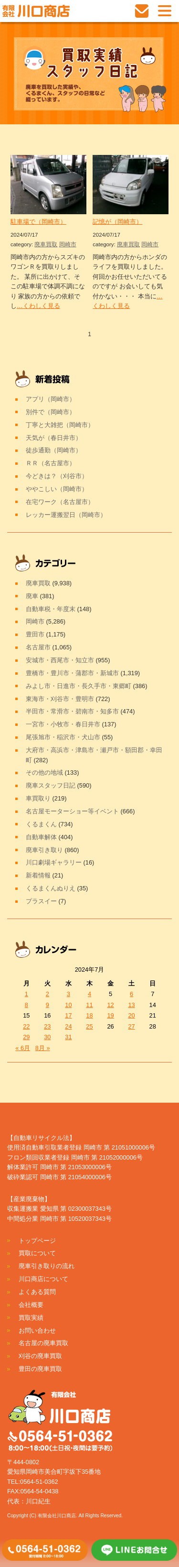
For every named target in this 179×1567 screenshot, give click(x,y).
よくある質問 (37, 1291)
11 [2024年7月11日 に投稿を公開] (89, 1004)
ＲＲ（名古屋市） (50, 463)
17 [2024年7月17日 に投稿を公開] (68, 1015)
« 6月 (22, 1048)
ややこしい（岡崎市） (57, 489)
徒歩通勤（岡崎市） (54, 450)
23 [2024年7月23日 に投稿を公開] (47, 1026)
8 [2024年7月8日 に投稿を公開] (26, 1004)
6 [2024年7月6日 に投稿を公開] (131, 993)
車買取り (38, 798)
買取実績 (31, 1317)
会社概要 (31, 1304)
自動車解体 (41, 837)
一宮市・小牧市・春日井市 (63, 724)
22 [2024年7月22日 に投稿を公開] (26, 1026)
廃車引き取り (44, 850)
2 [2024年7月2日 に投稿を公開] (47, 993)
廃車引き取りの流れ (46, 1266)
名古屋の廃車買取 (43, 1343)
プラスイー (41, 901)
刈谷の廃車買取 (40, 1355)
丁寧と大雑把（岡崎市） (60, 424)
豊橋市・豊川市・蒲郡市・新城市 (72, 673)
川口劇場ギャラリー (54, 862)
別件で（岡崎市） (50, 412)
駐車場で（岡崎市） (38, 221)
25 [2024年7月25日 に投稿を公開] (89, 1026)
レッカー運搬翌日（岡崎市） (66, 514)
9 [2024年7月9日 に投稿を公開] (47, 1004)
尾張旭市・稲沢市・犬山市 (63, 737)
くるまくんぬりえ (50, 888)
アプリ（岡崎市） (50, 399)
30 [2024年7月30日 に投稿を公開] (47, 1037)
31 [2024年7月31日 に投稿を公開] (68, 1037)
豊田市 (35, 634)
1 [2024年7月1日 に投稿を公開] (26, 993)
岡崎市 (67, 244)
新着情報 (38, 875)
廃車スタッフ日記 (50, 785)
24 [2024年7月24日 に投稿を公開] (68, 1026)
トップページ (37, 1240)
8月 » (42, 1048)
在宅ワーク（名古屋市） (60, 501)
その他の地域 (44, 772)
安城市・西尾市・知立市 (60, 660)
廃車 (32, 596)
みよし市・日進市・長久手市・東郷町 (78, 686)
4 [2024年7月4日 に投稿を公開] (89, 993)
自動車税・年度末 (50, 609)
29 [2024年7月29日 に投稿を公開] (26, 1037)
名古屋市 (38, 647)
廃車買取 (45, 244)
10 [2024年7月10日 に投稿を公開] (68, 1004)
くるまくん (41, 824)
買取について (37, 1253)
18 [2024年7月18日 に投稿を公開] (89, 1015)
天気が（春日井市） (54, 437)
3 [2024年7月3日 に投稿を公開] (68, 993)
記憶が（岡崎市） (117, 221)
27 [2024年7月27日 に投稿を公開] (131, 1026)
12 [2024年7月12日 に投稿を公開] (110, 1004)
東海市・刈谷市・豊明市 (60, 698)
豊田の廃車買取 (40, 1368)
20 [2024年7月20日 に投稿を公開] (131, 1015)
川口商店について (43, 1278)
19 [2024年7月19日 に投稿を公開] (110, 1015)
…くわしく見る (38, 305)
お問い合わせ (37, 1330)
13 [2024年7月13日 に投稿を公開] (131, 1004)
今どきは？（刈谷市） (57, 476)
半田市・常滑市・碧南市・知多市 (72, 711)
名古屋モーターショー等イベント (72, 811)
